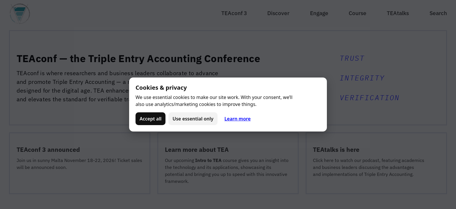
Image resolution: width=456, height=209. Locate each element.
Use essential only (192, 119)
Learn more (238, 119)
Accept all (150, 119)
